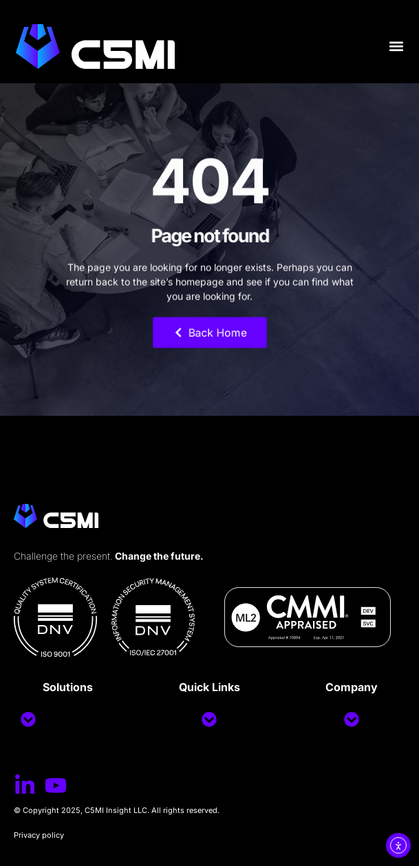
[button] (396, 46)
